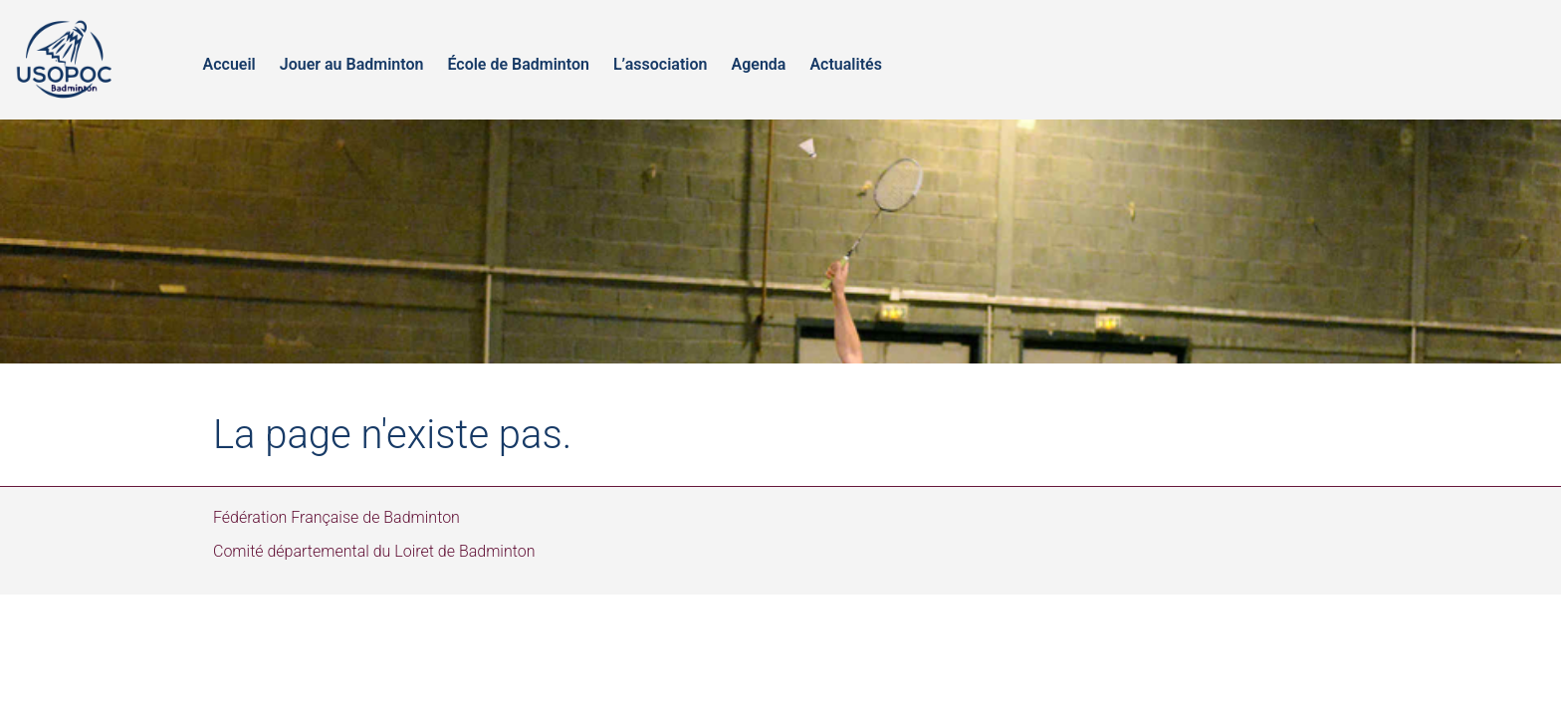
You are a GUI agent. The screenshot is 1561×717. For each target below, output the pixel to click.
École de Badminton (518, 64)
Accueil (229, 64)
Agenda (758, 64)
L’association (660, 64)
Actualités (845, 64)
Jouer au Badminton (352, 64)
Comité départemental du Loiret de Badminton (374, 551)
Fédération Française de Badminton (336, 517)
